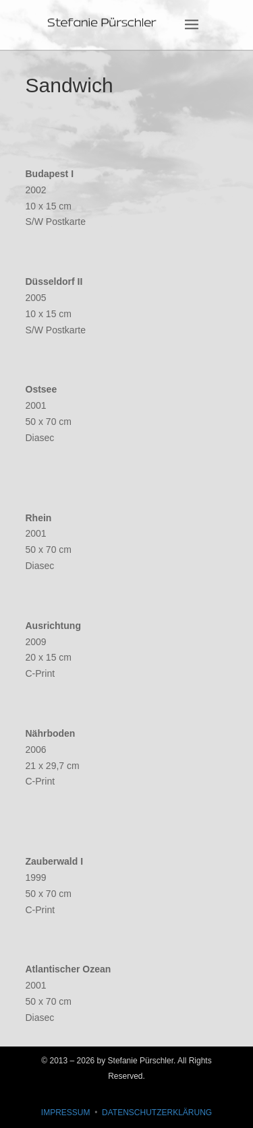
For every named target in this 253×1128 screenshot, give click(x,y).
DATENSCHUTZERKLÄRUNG (157, 1112)
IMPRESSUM (65, 1112)
